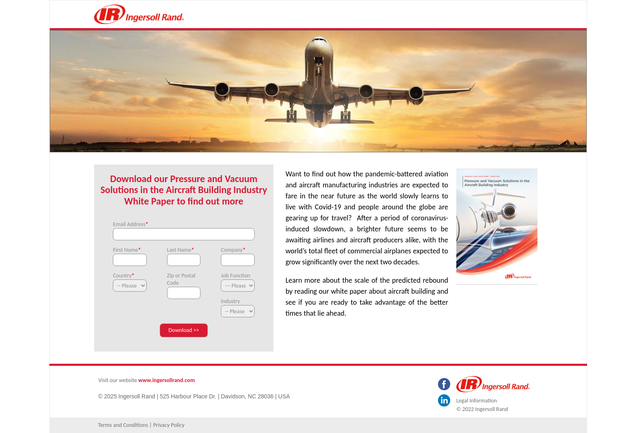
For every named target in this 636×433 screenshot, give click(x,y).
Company (233, 249)
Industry (230, 301)
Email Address (130, 224)
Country (123, 275)
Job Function (235, 275)
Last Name (180, 249)
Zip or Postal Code (181, 279)
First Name (127, 249)
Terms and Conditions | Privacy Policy (141, 425)
